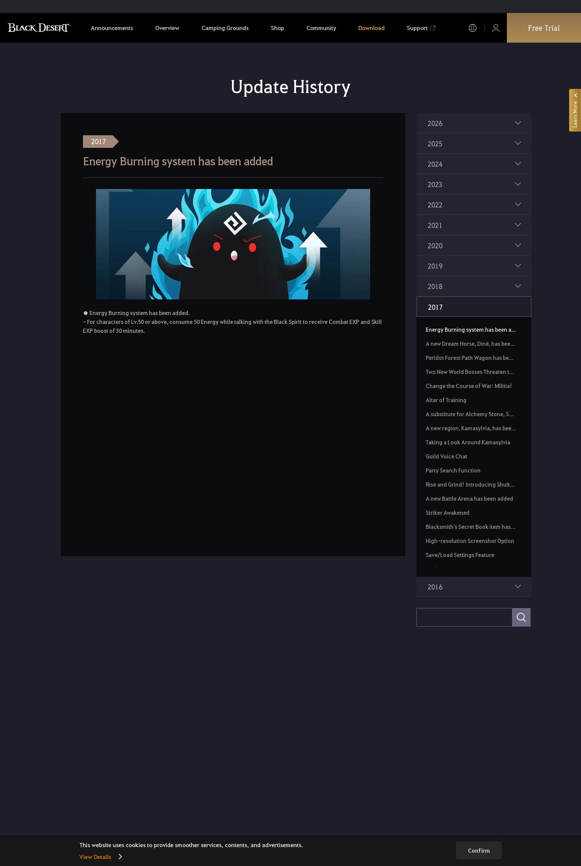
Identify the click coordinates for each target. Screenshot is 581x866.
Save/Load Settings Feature (460, 554)
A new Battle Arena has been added (469, 498)
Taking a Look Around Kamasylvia (468, 442)
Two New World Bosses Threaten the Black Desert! (471, 371)
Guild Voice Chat (446, 456)
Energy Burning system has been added (471, 329)
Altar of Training (446, 399)
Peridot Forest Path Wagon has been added (471, 357)
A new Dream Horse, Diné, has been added (471, 343)
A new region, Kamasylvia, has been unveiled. (471, 428)
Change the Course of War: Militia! (469, 385)
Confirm (479, 850)
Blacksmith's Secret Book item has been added (471, 526)
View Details (95, 856)
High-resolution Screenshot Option (470, 540)
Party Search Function (453, 470)
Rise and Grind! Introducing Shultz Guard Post (471, 484)
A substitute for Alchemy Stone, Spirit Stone (471, 414)
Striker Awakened (447, 512)
